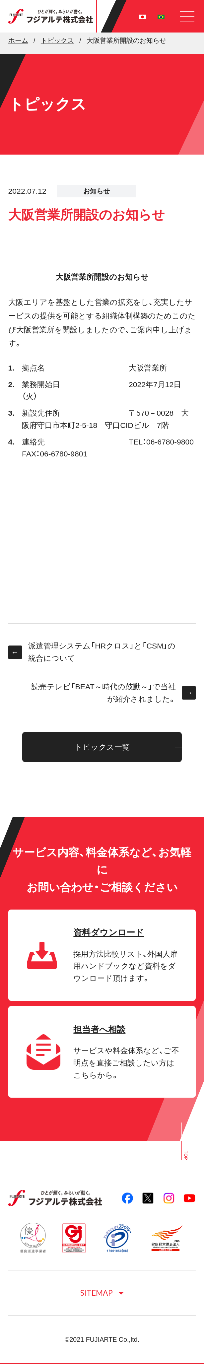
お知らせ (96, 191)
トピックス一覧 (102, 747)
